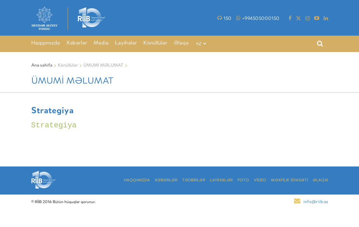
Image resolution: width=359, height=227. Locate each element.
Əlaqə (181, 43)
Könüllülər (155, 43)
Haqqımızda (45, 43)
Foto (243, 180)
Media (101, 43)
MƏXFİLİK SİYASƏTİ (289, 180)
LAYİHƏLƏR (221, 180)
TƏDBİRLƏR (193, 180)
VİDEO (260, 180)
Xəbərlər (76, 43)
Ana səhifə (41, 65)
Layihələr (126, 43)
